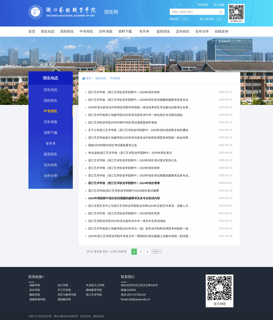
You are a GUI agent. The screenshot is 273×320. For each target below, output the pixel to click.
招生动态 (48, 31)
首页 (31, 31)
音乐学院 (34, 289)
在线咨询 (221, 31)
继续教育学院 (94, 289)
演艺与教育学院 (67, 294)
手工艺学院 (64, 289)
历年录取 (106, 31)
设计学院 (63, 285)
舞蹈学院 (34, 294)
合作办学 (202, 31)
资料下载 (125, 31)
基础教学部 (64, 299)
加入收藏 (219, 4)
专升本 (144, 31)
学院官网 (202, 4)
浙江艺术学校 (94, 294)
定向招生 (183, 31)
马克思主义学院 (95, 285)
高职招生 (67, 31)
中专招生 (86, 31)
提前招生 (163, 31)
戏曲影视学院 (37, 299)
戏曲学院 (34, 285)
